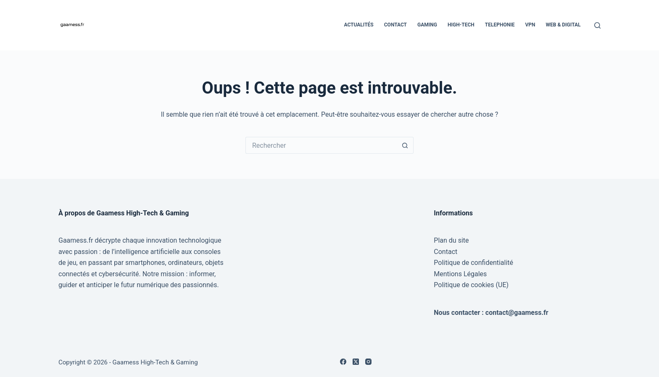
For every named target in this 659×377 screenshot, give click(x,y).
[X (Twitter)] (356, 362)
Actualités (358, 25)
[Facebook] (343, 362)
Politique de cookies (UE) (471, 285)
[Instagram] (368, 362)
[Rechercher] (597, 25)
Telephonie (500, 25)
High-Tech (461, 25)
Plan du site (451, 240)
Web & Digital (563, 25)
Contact (395, 25)
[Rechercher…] (321, 145)
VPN (530, 25)
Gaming (427, 25)
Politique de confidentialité (473, 263)
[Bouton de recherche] (405, 145)
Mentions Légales (460, 274)
